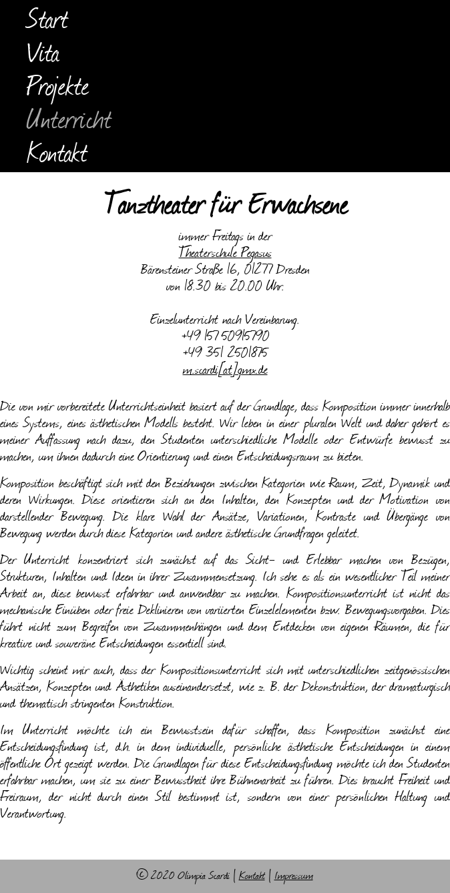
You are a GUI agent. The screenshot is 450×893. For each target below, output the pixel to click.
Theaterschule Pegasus (225, 254)
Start (48, 22)
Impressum (293, 876)
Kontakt (57, 155)
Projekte (58, 88)
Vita (43, 55)
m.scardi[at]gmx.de (225, 371)
